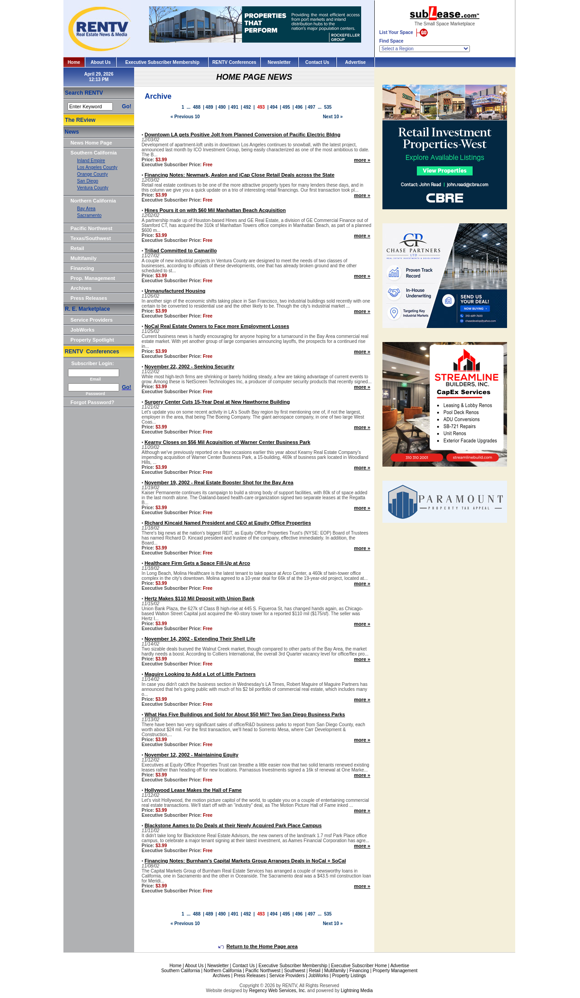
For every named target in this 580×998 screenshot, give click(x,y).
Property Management (394, 970)
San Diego (87, 180)
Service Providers (92, 320)
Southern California (94, 152)
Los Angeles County (97, 167)
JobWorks (83, 330)
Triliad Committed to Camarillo (181, 250)
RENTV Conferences (234, 62)
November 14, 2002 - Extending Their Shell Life (200, 638)
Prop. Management (93, 278)
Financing (82, 268)
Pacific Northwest (91, 228)
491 (234, 107)
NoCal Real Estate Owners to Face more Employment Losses (217, 326)
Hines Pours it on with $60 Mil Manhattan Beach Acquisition (215, 210)
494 (274, 107)
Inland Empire (91, 160)
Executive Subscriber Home (359, 965)
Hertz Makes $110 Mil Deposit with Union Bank (200, 598)
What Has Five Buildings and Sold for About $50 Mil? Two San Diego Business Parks (245, 714)
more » (362, 160)
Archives (81, 288)
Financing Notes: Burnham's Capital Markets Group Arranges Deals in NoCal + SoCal (245, 860)
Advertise (355, 62)
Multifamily (84, 258)
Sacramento (89, 215)
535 (328, 107)
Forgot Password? (93, 402)
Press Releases (89, 298)
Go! (126, 106)
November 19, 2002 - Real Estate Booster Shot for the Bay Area (219, 482)
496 (299, 107)
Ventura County (92, 187)
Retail (77, 248)
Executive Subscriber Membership (162, 62)
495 (286, 107)
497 (311, 107)
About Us (101, 62)
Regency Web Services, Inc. (277, 990)
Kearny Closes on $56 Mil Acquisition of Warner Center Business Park (227, 442)
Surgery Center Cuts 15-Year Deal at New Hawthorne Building (217, 402)
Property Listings (349, 975)
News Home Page (91, 142)
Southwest (294, 970)
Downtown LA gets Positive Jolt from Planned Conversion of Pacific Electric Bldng (242, 134)
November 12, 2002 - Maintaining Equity (191, 754)
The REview (80, 120)
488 (197, 107)
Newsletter (279, 62)
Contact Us (317, 62)
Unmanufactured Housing (175, 291)
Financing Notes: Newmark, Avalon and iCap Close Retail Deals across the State (239, 175)
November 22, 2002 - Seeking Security (189, 366)
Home (74, 62)
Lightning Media (357, 990)
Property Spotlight (92, 339)
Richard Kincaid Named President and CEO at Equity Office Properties (228, 523)
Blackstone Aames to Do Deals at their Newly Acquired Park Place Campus (233, 825)
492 (247, 107)
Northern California (93, 200)
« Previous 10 (184, 116)
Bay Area (86, 208)
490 (222, 107)
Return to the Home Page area (258, 946)
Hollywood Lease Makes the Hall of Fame (193, 790)
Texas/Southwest (91, 238)
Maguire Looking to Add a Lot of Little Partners (200, 674)
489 (209, 107)
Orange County (92, 174)
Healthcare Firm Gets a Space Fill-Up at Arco (197, 563)
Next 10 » (333, 116)
